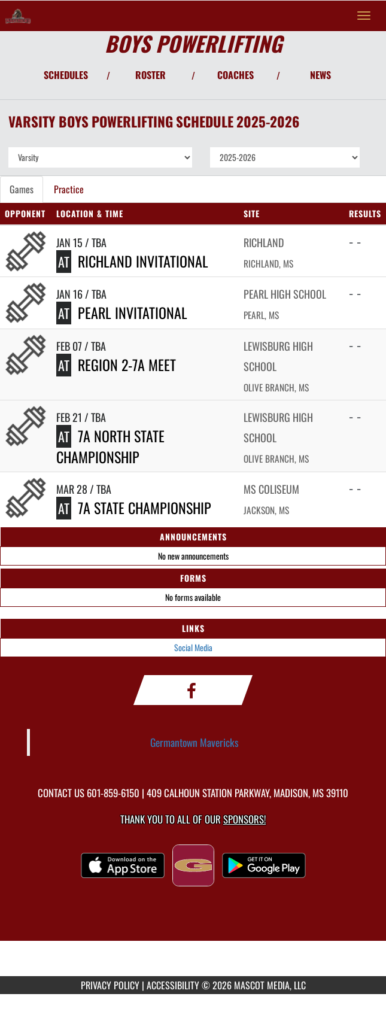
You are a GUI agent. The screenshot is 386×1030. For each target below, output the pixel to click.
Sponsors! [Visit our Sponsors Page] (244, 819)
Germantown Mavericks (194, 742)
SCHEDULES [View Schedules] (66, 75)
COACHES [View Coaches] (235, 75)
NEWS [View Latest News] (320, 75)
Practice (69, 189)
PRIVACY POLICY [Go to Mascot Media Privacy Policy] (110, 985)
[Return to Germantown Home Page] (18, 16)
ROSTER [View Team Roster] (150, 75)
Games (22, 189)
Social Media (193, 647)
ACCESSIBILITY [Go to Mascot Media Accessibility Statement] (173, 985)
